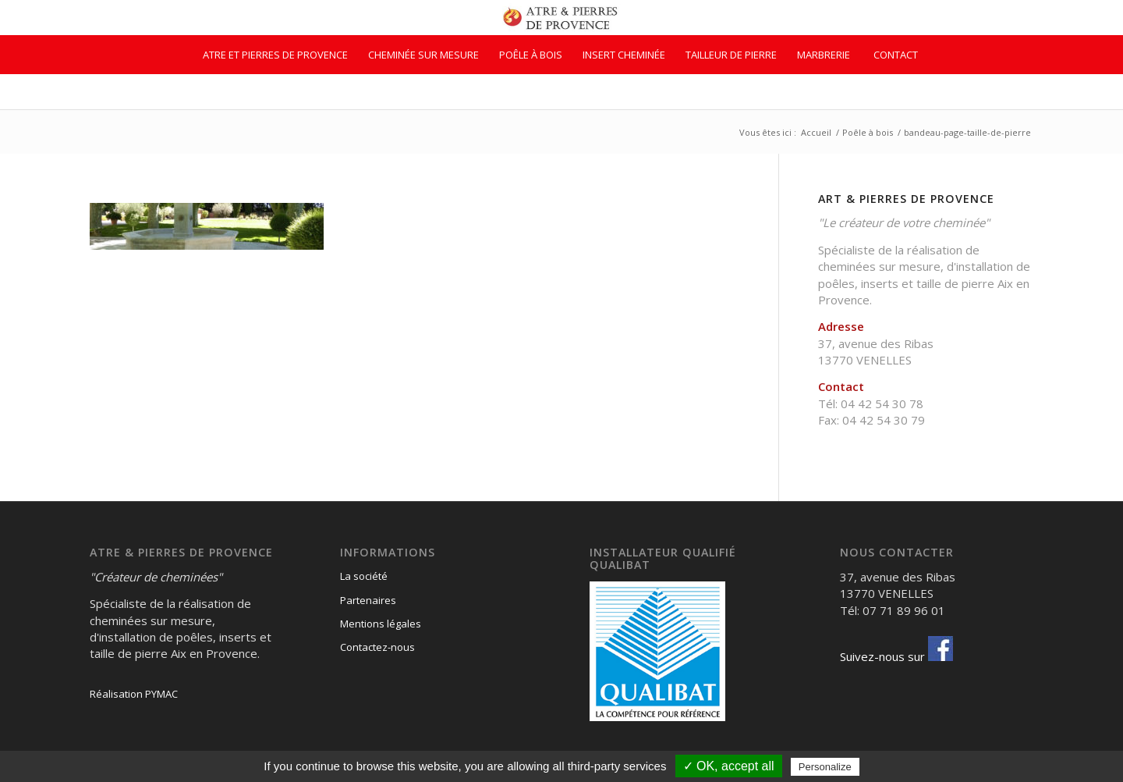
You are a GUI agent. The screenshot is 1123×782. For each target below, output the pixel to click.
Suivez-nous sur (896, 656)
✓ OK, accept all (728, 766)
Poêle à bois (867, 132)
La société (364, 576)
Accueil (816, 132)
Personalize (825, 767)
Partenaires (368, 600)
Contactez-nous (377, 647)
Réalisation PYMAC (134, 694)
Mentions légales (380, 624)
